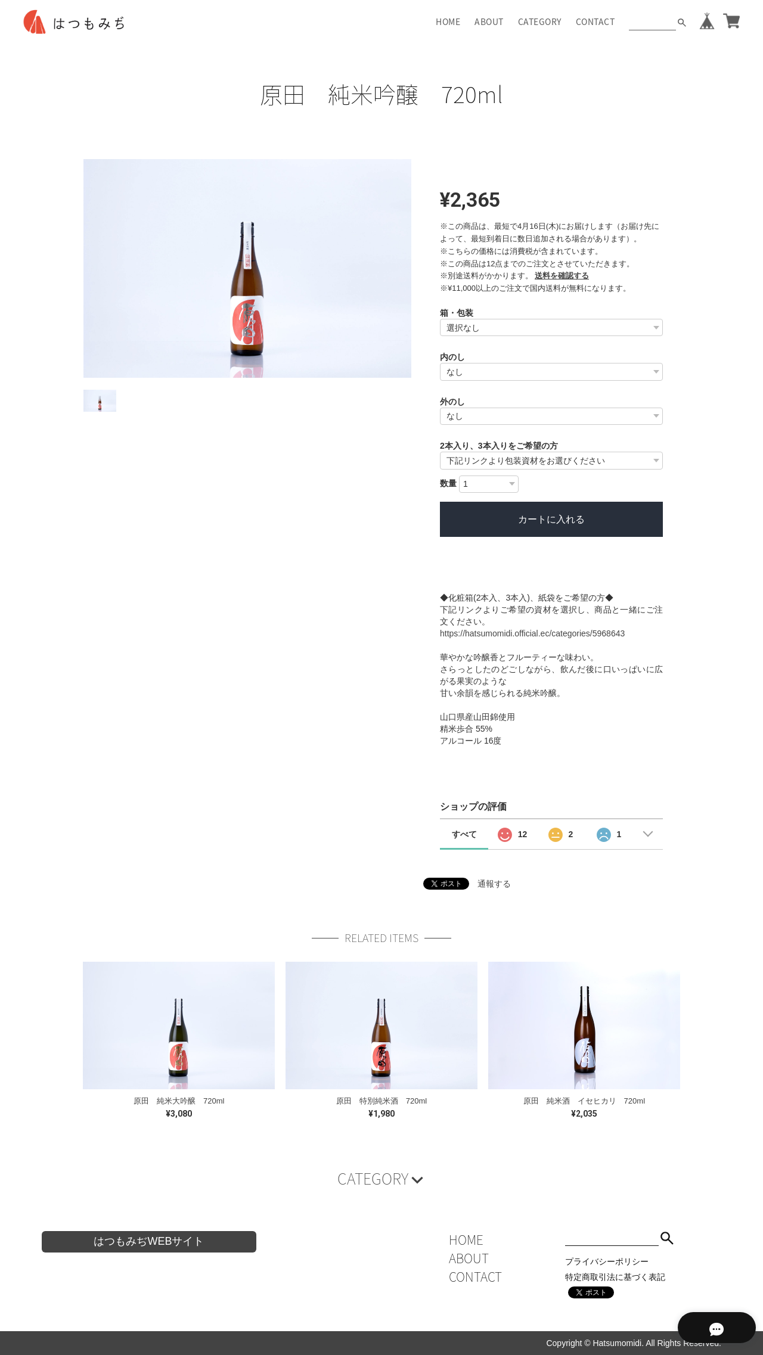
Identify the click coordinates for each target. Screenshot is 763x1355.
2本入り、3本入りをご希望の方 (499, 445)
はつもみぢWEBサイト (149, 1241)
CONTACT (595, 21)
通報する (494, 883)
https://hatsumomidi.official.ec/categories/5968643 (532, 633)
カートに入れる (551, 519)
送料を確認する (562, 275)
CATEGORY (540, 21)
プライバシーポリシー (607, 1261)
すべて (464, 834)
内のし (452, 357)
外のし (452, 401)
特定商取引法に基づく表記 (615, 1277)
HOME (448, 21)
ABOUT (489, 21)
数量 (448, 483)
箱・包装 (456, 313)
